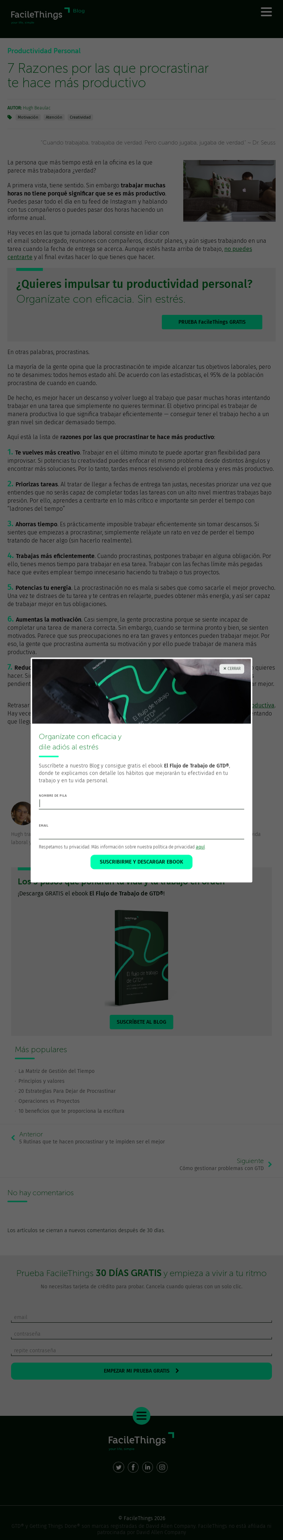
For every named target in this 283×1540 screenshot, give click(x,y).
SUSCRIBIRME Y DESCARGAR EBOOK (141, 864)
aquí (200, 849)
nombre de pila (53, 798)
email (43, 828)
